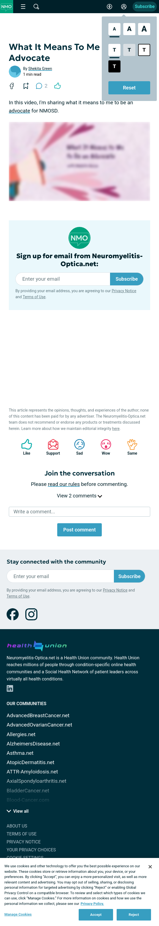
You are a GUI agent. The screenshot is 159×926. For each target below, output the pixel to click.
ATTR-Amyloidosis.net (32, 772)
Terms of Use (34, 297)
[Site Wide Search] (36, 6)
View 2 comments (79, 496)
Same (129, 447)
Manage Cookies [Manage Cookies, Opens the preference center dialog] (18, 914)
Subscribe (145, 6)
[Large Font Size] (129, 29)
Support (51, 447)
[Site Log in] (123, 6)
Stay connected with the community (56, 561)
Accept (96, 915)
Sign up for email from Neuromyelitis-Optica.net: (79, 260)
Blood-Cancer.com (28, 800)
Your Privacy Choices (31, 849)
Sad (76, 447)
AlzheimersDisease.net (33, 744)
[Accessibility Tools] (109, 6)
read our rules (64, 484)
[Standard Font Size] (114, 29)
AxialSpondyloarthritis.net (36, 781)
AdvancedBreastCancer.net (38, 715)
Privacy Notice (124, 291)
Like (24, 447)
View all (18, 811)
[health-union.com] (37, 645)
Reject (134, 915)
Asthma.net (20, 753)
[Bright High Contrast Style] (144, 50)
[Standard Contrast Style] (114, 50)
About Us (17, 826)
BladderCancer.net (28, 790)
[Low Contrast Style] (129, 50)
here (116, 428)
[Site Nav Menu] (23, 6)
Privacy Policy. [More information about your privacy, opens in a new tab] (92, 904)
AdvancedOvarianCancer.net (39, 725)
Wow (103, 447)
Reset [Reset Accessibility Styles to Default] (129, 88)
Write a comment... (34, 511)
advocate (19, 111)
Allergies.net (21, 734)
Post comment (79, 530)
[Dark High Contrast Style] (114, 66)
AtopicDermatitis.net (30, 762)
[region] (79, 892)
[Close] (150, 867)
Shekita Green (40, 68)
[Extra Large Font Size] (144, 29)
